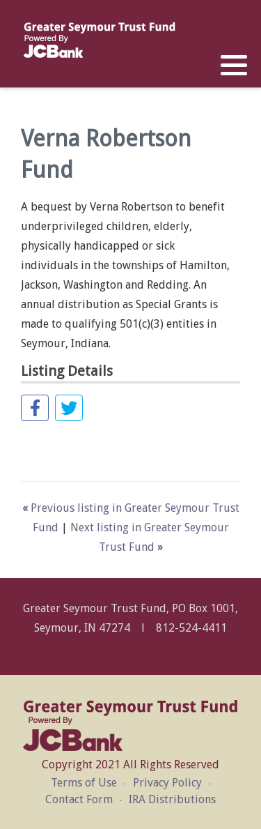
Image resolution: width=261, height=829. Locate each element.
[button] (234, 65)
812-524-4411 (191, 627)
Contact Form (79, 799)
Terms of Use (84, 782)
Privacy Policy (167, 782)
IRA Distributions (172, 799)
